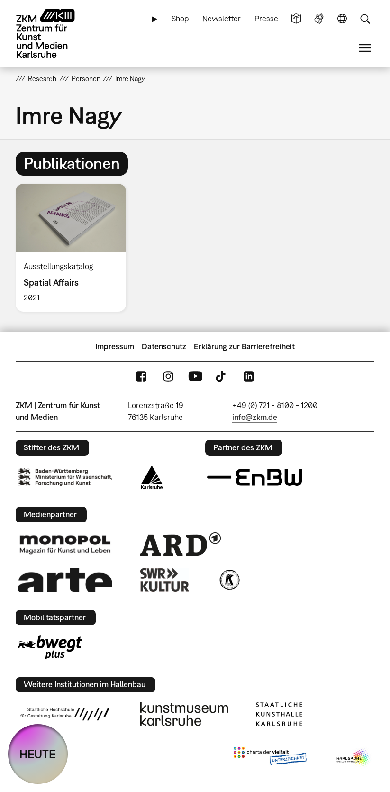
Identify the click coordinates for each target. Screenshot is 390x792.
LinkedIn (248, 376)
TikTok (221, 376)
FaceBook (141, 376)
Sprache (342, 18)
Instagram (168, 376)
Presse (266, 18)
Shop (180, 18)
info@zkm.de (254, 417)
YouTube (195, 376)
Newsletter (221, 18)
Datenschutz (164, 346)
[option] (75, 248)
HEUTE (37, 754)
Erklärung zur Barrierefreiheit (244, 346)
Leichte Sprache (296, 18)
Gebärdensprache (318, 18)
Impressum (114, 346)
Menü (364, 48)
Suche (364, 18)
